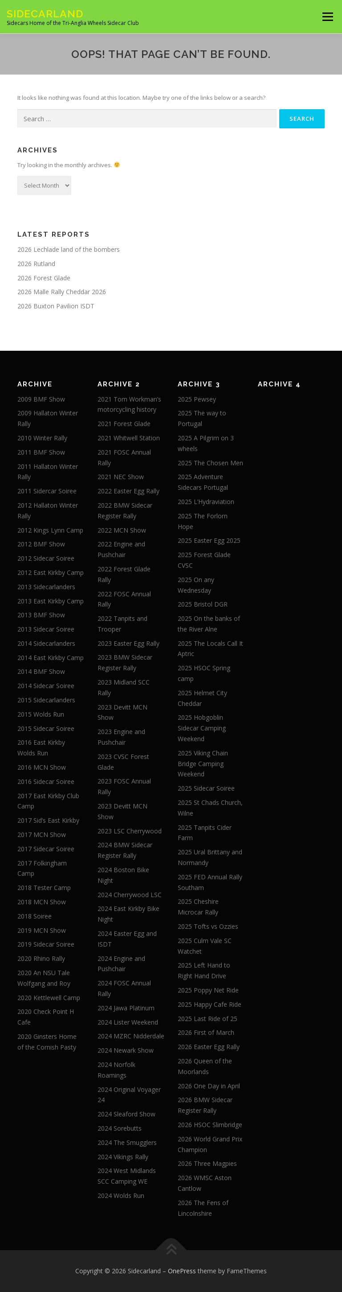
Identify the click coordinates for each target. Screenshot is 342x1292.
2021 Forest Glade (124, 423)
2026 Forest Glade (43, 278)
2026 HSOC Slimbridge (210, 1124)
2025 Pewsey (197, 399)
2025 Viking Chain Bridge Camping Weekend (203, 764)
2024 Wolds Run (121, 1195)
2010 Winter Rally (42, 438)
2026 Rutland (36, 263)
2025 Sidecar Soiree (206, 788)
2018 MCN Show (41, 902)
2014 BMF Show (41, 671)
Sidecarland (45, 14)
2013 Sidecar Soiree (45, 629)
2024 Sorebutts (120, 1128)
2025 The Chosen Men (210, 463)
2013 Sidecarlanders (46, 586)
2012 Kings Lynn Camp (50, 530)
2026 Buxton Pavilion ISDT (55, 306)
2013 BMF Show (41, 615)
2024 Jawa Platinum (126, 1008)
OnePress (182, 1271)
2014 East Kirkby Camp (50, 657)
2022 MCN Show (122, 530)
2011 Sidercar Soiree (47, 491)
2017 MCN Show (41, 834)
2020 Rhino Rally (41, 958)
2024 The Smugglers (127, 1142)
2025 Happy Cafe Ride (209, 1004)
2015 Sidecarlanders (46, 700)
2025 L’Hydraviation (206, 501)
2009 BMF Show (41, 399)
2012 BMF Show (41, 544)
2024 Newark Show (126, 1050)
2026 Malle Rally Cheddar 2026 (61, 291)
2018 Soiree (34, 916)
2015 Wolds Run (40, 714)
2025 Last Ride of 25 (207, 1018)
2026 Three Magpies (207, 1163)
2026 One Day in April (209, 1086)
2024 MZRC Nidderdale (131, 1036)
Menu (327, 16)
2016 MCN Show (41, 767)
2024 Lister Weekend (128, 1022)
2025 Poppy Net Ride (208, 990)
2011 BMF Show (41, 452)
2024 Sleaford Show (126, 1114)
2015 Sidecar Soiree (45, 728)
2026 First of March (206, 1032)
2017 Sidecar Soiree (45, 849)
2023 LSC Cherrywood (130, 831)
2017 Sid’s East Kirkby (48, 820)
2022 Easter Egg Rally (128, 491)
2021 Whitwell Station (129, 438)
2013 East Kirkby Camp (50, 601)
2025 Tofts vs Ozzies (208, 926)
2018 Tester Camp (44, 887)
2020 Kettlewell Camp (48, 997)
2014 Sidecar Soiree (45, 685)
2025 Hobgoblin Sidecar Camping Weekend (202, 728)
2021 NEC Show (121, 476)
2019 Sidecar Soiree (45, 944)
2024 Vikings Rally (123, 1157)
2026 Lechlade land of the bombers (68, 249)
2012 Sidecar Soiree (45, 558)
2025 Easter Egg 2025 (209, 540)
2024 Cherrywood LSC (130, 894)
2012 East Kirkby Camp (50, 572)
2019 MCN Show (41, 930)
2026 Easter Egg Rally (209, 1046)
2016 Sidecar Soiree (45, 781)
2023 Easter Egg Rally (128, 643)
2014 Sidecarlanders (46, 643)
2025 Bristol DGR (203, 604)
